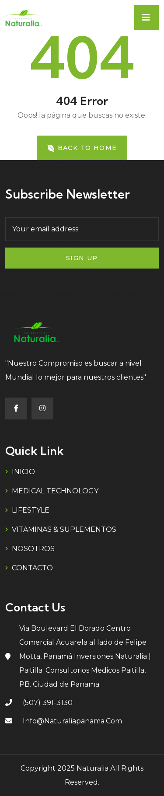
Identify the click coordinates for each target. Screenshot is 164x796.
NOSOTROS (33, 549)
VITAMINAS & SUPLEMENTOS (64, 529)
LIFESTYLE (30, 510)
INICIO (23, 472)
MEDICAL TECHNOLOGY (55, 491)
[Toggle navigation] (146, 17)
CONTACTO (32, 568)
